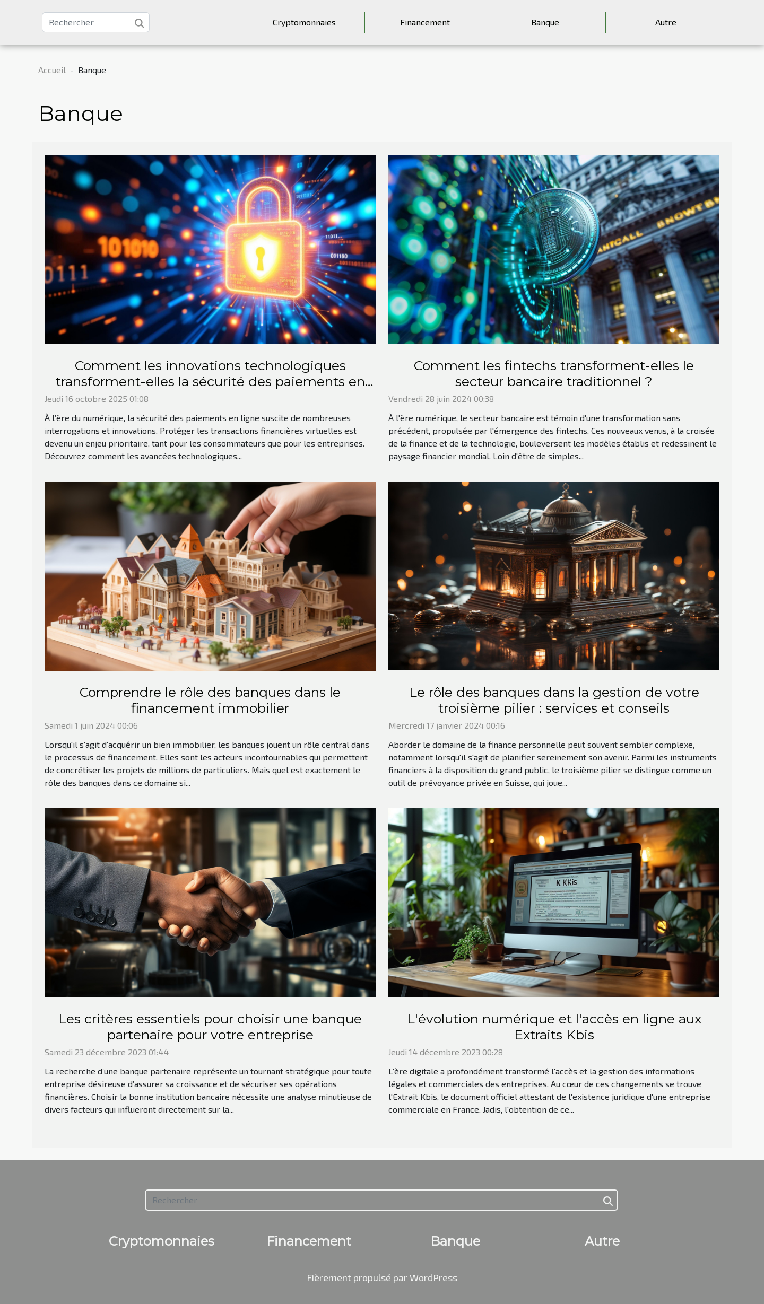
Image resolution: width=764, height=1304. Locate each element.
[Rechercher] (96, 22)
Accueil (52, 70)
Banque (545, 22)
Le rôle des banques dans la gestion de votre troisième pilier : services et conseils (554, 700)
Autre (665, 22)
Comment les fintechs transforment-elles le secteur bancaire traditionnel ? (554, 373)
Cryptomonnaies (304, 22)
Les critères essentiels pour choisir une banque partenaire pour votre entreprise (210, 1027)
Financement (425, 22)
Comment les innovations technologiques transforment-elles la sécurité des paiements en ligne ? (210, 381)
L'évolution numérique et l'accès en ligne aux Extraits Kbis (554, 1027)
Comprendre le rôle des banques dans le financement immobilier (210, 700)
